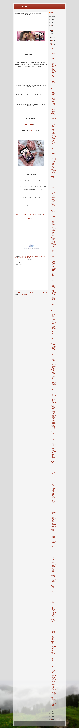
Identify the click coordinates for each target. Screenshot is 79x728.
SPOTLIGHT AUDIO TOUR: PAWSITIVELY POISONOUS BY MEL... (53, 365)
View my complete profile (53, 13)
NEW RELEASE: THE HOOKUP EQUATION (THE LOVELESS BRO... (53, 333)
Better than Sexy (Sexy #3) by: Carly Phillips (53, 538)
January (52, 710)
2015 (51, 719)
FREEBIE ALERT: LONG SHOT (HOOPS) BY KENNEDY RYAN (53, 510)
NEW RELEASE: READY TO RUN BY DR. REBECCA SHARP (53, 64)
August (52, 37)
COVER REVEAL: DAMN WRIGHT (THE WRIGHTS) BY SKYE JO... (53, 661)
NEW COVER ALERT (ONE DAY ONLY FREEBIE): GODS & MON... (53, 615)
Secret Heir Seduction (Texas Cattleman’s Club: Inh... (53, 118)
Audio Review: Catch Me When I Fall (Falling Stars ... (53, 700)
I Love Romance (23, 6)
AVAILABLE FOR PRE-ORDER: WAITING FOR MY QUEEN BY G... (53, 179)
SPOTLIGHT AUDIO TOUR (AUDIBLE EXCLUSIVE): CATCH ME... (53, 688)
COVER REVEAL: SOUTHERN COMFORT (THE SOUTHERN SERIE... (53, 91)
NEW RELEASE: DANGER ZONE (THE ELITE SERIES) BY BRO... (53, 213)
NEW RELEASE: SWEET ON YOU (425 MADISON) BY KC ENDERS (53, 357)
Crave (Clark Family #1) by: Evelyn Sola (53, 413)
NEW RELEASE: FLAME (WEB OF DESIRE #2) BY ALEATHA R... (53, 434)
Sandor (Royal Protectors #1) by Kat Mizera (53, 340)
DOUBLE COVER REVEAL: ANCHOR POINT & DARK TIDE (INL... (53, 186)
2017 (51, 716)
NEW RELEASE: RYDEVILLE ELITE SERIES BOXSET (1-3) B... (53, 77)
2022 (51, 23)
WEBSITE (31, 214)
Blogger (45, 723)
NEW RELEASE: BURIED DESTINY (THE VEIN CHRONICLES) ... (53, 70)
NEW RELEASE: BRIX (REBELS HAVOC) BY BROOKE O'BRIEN (53, 109)
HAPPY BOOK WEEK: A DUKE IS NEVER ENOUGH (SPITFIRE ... (53, 464)
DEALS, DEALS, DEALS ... (53, 642)
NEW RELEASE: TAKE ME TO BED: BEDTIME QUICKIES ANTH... (53, 450)
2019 (51, 713)
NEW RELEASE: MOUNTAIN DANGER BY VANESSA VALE (53, 482)
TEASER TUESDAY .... (53, 470)
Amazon (26, 124)
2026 (51, 18)
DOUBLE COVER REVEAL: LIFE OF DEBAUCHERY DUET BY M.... (53, 300)
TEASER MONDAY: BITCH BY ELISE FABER (53, 550)
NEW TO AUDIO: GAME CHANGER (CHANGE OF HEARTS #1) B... (53, 99)
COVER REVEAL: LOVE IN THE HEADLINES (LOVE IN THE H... (53, 206)
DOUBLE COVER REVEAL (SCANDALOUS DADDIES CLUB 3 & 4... (53, 285)
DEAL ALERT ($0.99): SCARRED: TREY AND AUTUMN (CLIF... (53, 385)
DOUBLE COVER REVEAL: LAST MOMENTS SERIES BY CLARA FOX (53, 253)
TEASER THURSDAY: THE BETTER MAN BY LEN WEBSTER (53, 172)
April (52, 43)
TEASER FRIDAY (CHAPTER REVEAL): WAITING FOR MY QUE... (53, 608)
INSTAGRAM (37, 214)
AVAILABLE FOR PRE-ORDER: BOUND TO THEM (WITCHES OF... (53, 372)
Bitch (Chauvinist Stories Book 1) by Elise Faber (53, 327)
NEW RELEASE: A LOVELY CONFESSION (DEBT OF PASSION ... (53, 51)
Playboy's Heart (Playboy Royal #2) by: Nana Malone (53, 587)
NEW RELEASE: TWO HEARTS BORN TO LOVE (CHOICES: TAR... (53, 556)
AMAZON (43, 214)
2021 (51, 25)
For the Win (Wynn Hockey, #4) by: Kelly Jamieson (53, 378)
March (52, 44)
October (52, 32)
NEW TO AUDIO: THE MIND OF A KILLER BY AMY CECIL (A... (53, 151)
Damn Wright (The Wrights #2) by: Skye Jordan (53, 417)
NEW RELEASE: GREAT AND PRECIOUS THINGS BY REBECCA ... (53, 393)
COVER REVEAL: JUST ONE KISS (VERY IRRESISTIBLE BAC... (53, 594)
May (52, 41)
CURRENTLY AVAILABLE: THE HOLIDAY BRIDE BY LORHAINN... (53, 544)
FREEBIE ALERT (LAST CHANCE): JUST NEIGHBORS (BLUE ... (53, 630)
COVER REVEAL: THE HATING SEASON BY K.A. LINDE (53, 601)
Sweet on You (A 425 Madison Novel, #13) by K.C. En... (53, 407)
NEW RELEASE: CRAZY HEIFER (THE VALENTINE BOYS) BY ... (53, 400)
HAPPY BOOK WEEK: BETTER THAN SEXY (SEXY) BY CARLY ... (53, 442)
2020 (51, 26)
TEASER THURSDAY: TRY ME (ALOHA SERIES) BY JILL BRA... (53, 246)
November (53, 30)
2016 (51, 717)
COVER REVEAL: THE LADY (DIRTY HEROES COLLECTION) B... (53, 503)
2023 (51, 22)
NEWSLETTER (19, 214)
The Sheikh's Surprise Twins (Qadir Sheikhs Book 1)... (53, 240)
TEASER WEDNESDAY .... (53, 344)
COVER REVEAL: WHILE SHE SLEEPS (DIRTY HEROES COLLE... (53, 456)
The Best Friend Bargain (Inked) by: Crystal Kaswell (53, 228)
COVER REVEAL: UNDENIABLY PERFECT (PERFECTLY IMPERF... (53, 158)
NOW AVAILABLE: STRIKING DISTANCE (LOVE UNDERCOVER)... (53, 269)
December (53, 28)
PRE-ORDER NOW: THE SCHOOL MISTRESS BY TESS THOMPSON (53, 349)
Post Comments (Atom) (23, 294)
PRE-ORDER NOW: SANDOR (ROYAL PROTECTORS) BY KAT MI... (53, 131)
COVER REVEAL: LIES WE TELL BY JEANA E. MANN (53, 489)
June (52, 40)
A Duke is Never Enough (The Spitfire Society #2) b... (53, 637)
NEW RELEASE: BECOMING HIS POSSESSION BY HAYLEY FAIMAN (53, 518)
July (52, 38)
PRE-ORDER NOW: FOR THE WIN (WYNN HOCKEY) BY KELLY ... (53, 125)
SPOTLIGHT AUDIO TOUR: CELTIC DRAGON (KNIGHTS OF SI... (53, 475)
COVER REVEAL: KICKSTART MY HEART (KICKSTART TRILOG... (53, 648)
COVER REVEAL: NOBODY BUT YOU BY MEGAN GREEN (53, 165)
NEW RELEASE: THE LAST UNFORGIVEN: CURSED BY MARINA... (53, 221)
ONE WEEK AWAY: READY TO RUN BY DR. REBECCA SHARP (53, 571)
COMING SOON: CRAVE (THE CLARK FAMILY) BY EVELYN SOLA (53, 277)
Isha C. (51, 12)
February (52, 46)
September (53, 35)
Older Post (44, 292)
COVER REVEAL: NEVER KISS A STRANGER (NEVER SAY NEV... (53, 84)
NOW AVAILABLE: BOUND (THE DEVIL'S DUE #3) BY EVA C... (53, 261)
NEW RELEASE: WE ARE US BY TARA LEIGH (53, 193)
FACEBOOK (26, 214)
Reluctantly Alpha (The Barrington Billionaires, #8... (53, 422)
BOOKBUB (27, 218)
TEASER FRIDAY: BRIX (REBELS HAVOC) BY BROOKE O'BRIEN (53, 622)
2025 (51, 19)
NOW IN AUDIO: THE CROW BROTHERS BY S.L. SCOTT (53, 532)
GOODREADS (34, 218)
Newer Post (17, 292)
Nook (35, 124)
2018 (51, 714)
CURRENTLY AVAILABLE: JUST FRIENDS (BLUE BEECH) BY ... (53, 706)
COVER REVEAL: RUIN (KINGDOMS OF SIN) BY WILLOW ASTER (53, 495)
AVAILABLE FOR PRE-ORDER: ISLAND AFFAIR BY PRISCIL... (53, 428)
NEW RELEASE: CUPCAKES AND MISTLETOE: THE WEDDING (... (53, 677)
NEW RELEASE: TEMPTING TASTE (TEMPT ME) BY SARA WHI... (53, 669)
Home (31, 292)
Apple (31, 124)
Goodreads (31, 130)
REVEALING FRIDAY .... (53, 104)
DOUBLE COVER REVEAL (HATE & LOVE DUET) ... (53, 306)
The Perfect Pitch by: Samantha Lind (53, 577)
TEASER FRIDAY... (53, 114)
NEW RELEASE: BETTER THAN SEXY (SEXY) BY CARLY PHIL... (53, 321)
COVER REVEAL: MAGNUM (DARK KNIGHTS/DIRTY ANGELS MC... (53, 564)
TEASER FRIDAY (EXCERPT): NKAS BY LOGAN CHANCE (53, 655)
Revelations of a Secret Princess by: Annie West (53, 694)
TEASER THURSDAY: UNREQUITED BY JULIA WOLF (53, 199)
